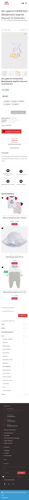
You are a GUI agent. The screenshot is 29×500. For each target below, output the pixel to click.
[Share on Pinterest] (8, 182)
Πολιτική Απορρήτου (8, 432)
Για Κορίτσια (7, 450)
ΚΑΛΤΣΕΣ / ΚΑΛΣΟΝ (7, 376)
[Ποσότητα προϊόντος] (5, 112)
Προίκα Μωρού (6, 352)
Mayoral (8, 121)
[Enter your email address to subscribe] (14, 473)
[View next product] (26, 30)
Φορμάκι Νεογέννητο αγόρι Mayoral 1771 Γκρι (14, 292)
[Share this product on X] (21, 172)
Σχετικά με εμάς (8, 455)
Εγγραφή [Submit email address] (21, 472)
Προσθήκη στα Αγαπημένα (11, 131)
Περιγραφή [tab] (14, 140)
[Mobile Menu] (25, 3)
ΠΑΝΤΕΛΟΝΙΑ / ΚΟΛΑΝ (7, 359)
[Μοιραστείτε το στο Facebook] (7, 172)
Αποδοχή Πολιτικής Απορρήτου (12, 476)
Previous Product (7, 29)
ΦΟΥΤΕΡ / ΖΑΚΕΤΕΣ (7, 349)
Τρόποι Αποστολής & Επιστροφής (11, 437)
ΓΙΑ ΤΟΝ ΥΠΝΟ (6, 383)
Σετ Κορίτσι (12, 121)
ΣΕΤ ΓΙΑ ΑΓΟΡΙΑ (6, 373)
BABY (8, 119)
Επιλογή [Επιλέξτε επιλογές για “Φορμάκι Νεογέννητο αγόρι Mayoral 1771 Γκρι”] (14, 298)
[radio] (6, 101)
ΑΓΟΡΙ (6, 215)
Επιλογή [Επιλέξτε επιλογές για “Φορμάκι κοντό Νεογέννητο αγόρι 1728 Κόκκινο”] (14, 224)
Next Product (22, 29)
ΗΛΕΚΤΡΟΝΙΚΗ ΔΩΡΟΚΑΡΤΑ (7, 332)
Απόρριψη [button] (5, 497)
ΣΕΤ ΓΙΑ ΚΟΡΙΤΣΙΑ (15, 119)
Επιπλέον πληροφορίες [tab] (14, 144)
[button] (25, 34)
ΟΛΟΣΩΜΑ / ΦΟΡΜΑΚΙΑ (12, 215)
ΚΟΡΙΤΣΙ (3, 328)
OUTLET (3, 394)
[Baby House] (1, 20)
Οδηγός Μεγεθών (6, 125)
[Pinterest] (13, 484)
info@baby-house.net (12, 425)
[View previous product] (2, 30)
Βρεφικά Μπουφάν (7, 369)
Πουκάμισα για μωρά (7, 380)
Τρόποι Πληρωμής (8, 440)
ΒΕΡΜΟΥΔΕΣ (5, 363)
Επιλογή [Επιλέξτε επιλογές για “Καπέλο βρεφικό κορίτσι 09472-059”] (14, 263)
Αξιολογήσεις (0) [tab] (14, 147)
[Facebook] (5, 484)
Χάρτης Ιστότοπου (8, 443)
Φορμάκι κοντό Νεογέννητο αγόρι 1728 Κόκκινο (14, 217)
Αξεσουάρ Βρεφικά (16, 254)
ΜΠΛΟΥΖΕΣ (5, 342)
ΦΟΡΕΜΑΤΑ (5, 356)
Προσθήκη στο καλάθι (18, 112)
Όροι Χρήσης (7, 435)
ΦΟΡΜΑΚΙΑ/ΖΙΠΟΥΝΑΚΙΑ (22, 215)
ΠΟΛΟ (4, 387)
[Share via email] (21, 182)
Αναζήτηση (23, 315)
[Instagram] (9, 484)
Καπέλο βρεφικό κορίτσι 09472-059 (14, 256)
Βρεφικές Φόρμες (6, 345)
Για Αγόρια (6, 452)
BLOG (5, 459)
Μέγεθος (5, 96)
